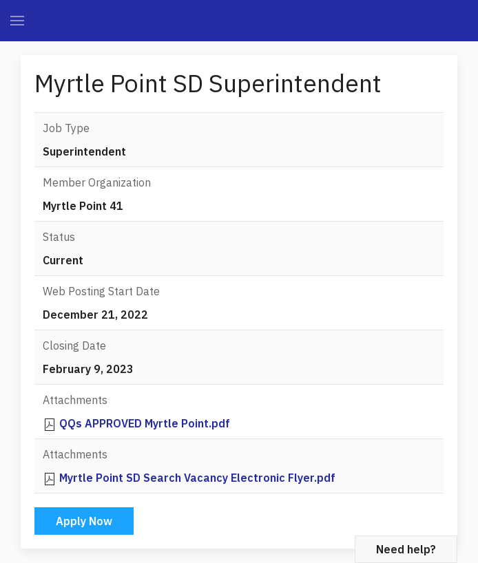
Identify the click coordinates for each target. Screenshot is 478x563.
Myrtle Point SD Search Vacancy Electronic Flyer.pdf (197, 478)
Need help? (406, 549)
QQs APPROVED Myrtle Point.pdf (144, 423)
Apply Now (84, 521)
